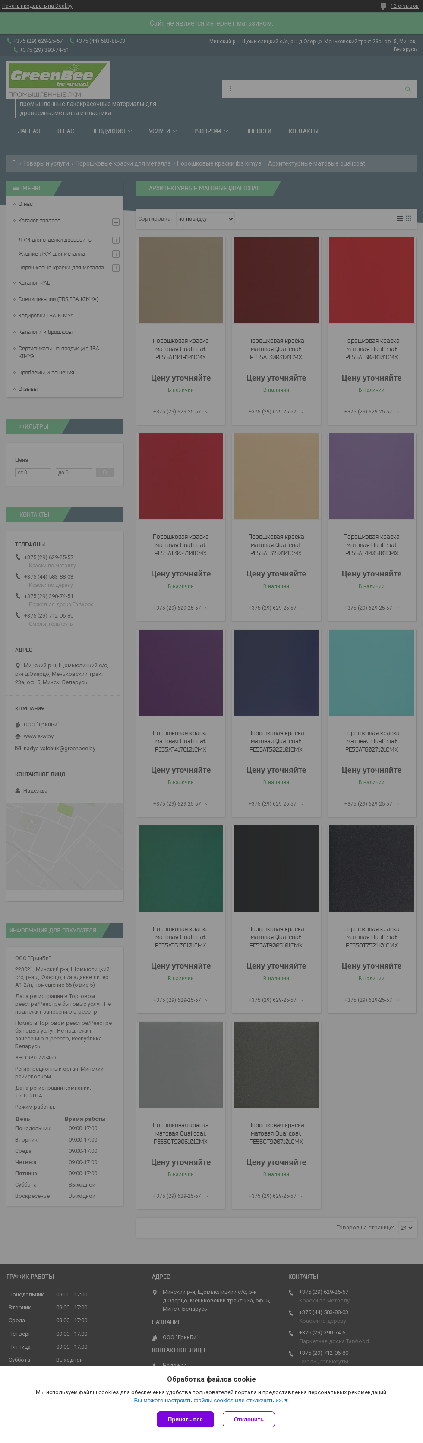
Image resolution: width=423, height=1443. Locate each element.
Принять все (185, 1419)
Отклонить (249, 1419)
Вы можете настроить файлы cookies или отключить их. (208, 1400)
